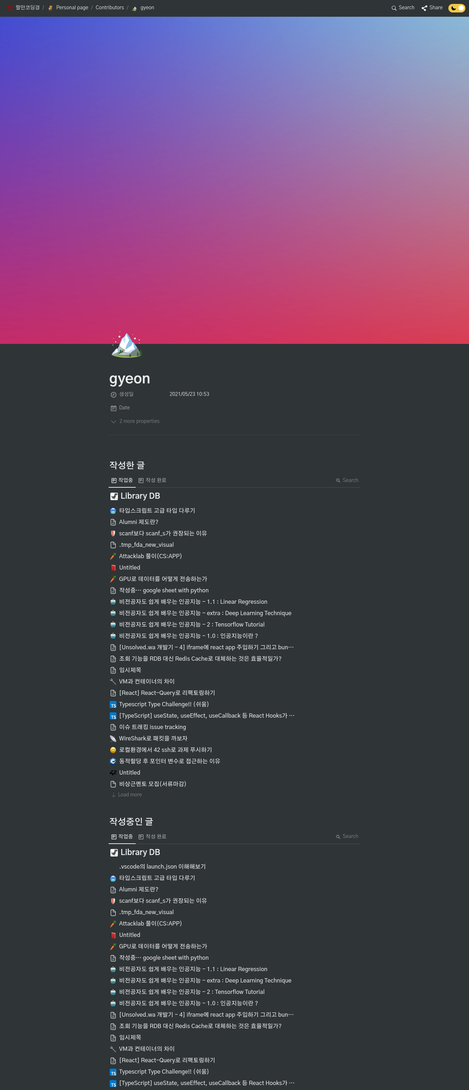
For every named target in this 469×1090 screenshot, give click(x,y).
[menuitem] (122, 480)
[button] (23, 8)
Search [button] (347, 480)
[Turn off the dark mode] (456, 11)
